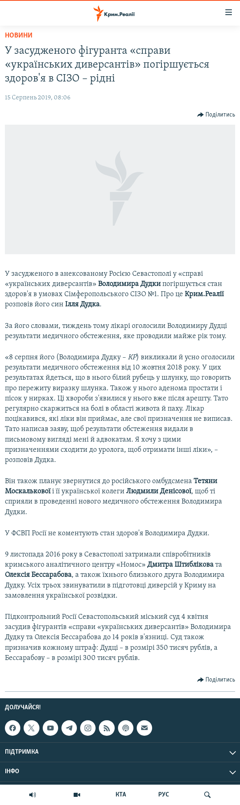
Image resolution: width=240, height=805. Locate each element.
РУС (163, 795)
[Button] (216, 114)
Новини (19, 36)
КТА (121, 795)
